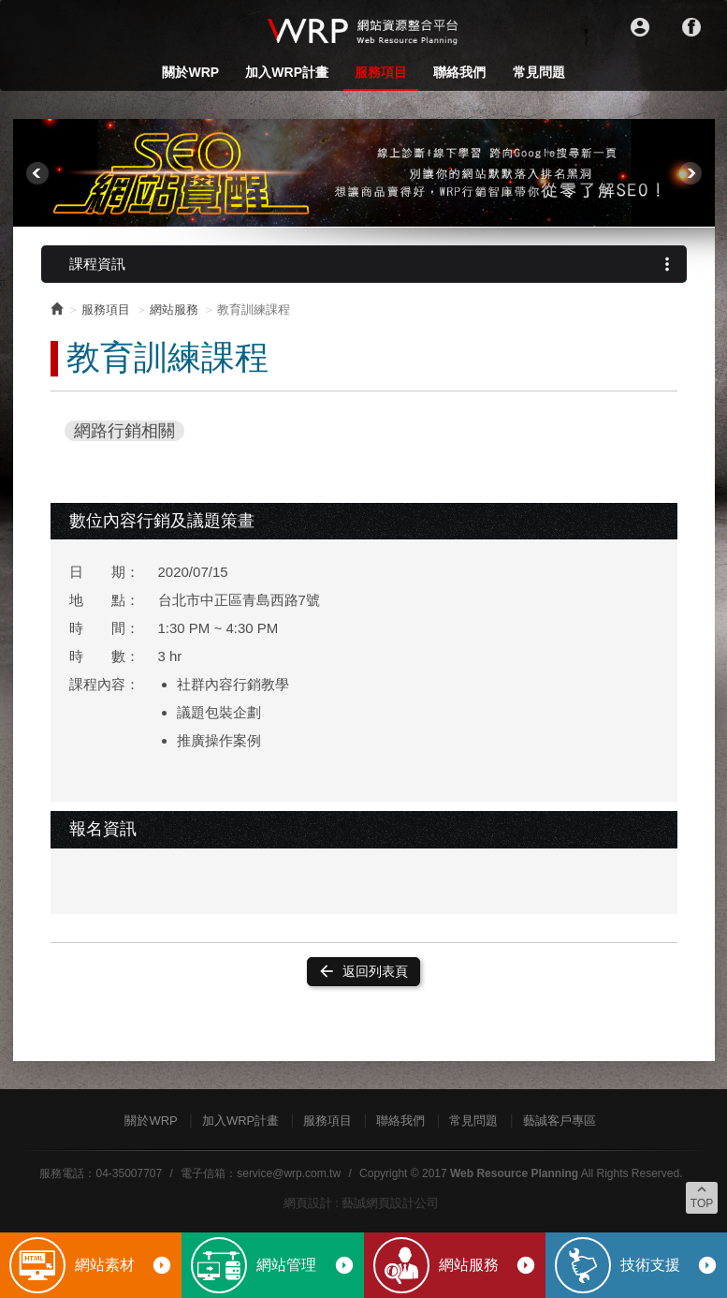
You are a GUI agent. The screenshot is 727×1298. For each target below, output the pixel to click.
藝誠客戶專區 (559, 1121)
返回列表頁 (362, 971)
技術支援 (669, 1265)
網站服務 (487, 1265)
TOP (702, 1196)
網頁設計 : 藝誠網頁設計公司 (362, 1203)
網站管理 (305, 1265)
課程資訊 (373, 264)
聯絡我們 (459, 72)
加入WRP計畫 (286, 72)
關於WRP (190, 72)
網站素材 (123, 1265)
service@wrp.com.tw (289, 1173)
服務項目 (381, 72)
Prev (37, 173)
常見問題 (539, 72)
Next (690, 173)
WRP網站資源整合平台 (364, 30)
